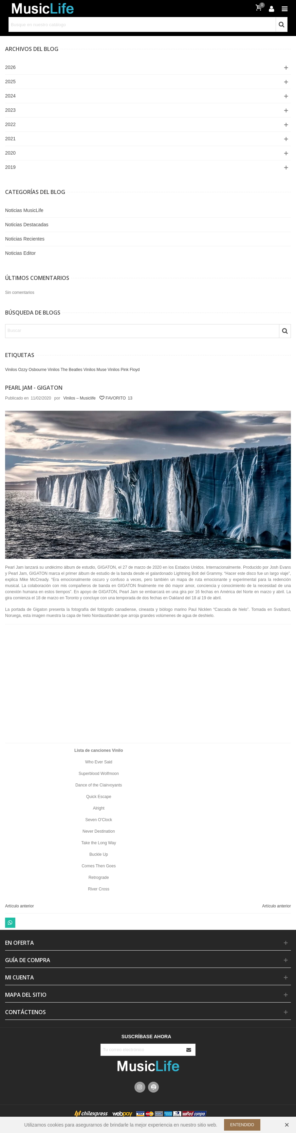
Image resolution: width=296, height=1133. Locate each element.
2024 (10, 96)
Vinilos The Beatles (65, 369)
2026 (10, 67)
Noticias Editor (20, 253)
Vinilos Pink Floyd (124, 369)
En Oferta (19, 942)
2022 (10, 124)
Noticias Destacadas (27, 224)
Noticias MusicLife (24, 210)
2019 (10, 167)
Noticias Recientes (24, 239)
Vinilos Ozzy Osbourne (26, 369)
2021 (10, 138)
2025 (10, 81)
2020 (10, 153)
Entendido (242, 1124)
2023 (10, 110)
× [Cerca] (286, 1124)
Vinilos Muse (95, 369)
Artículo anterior (19, 906)
